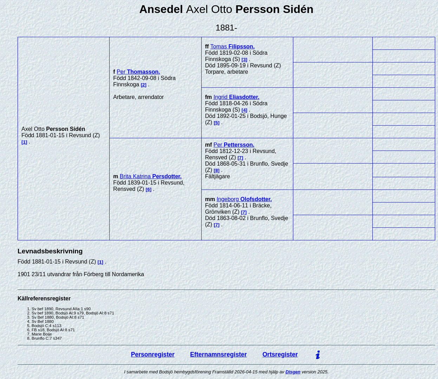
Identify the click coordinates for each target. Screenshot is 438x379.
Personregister (153, 354)
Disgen (293, 371)
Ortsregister (280, 354)
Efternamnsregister (218, 354)
